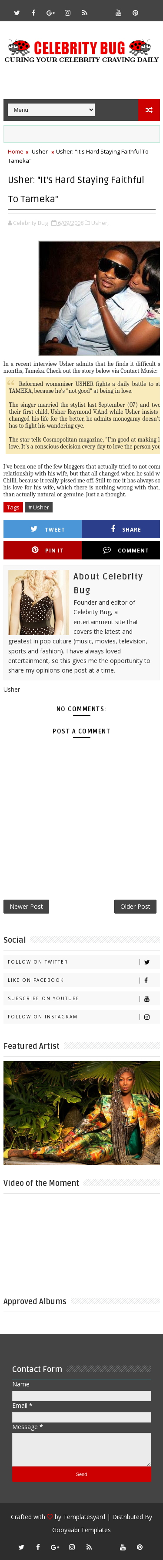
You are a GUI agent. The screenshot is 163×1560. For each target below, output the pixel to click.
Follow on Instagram (84, 1017)
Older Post (135, 906)
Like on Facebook (84, 980)
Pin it (48, 550)
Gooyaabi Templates (81, 1530)
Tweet (47, 529)
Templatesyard (84, 1517)
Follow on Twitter (84, 962)
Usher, (100, 223)
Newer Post (26, 906)
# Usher (38, 507)
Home (15, 151)
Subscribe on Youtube (84, 998)
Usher (40, 151)
